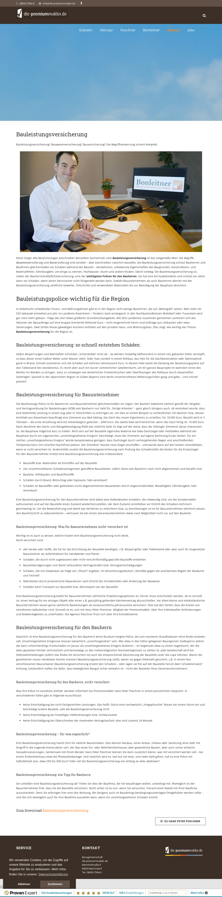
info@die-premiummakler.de (59, 3)
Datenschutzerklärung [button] (53, 874)
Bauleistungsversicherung (65, 810)
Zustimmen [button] (55, 884)
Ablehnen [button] (24, 884)
